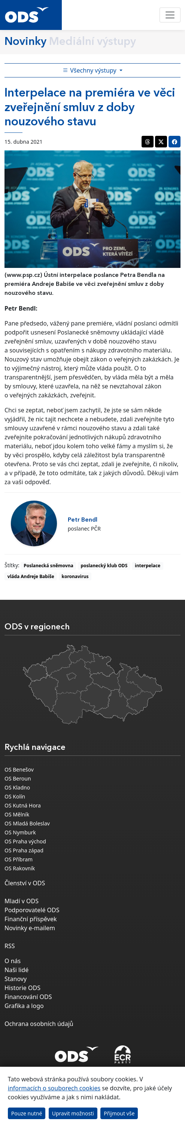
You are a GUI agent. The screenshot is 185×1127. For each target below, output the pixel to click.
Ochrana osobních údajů (38, 1024)
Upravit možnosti (73, 1113)
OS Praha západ (23, 850)
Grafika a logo (24, 1006)
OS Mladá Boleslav (27, 823)
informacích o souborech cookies (54, 1088)
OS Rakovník (19, 868)
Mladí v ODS (21, 901)
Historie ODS (22, 988)
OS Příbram (18, 859)
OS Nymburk (20, 832)
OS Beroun (17, 778)
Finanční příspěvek (30, 919)
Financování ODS (28, 997)
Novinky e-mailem (29, 928)
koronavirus (74, 576)
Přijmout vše (119, 1113)
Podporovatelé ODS (32, 910)
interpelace (147, 565)
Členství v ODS (24, 883)
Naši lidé (16, 970)
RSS (9, 946)
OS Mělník (16, 814)
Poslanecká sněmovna (48, 565)
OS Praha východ (25, 841)
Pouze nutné (26, 1113)
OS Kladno (17, 787)
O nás (12, 961)
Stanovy (15, 979)
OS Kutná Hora (22, 805)
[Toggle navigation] (170, 14)
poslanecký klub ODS (104, 565)
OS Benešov (19, 769)
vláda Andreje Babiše (30, 576)
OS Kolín (14, 796)
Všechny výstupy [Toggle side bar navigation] (90, 70)
